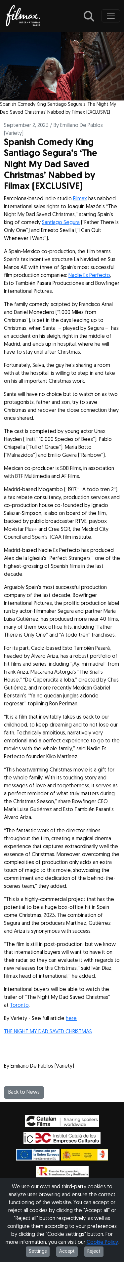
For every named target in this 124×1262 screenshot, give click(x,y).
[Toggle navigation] (111, 15)
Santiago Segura (61, 222)
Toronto (19, 1005)
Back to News (24, 1092)
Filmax (80, 199)
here (71, 1018)
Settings (38, 1251)
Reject (94, 1251)
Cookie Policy (102, 1242)
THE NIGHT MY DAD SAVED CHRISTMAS (48, 1032)
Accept (67, 1251)
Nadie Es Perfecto (89, 275)
